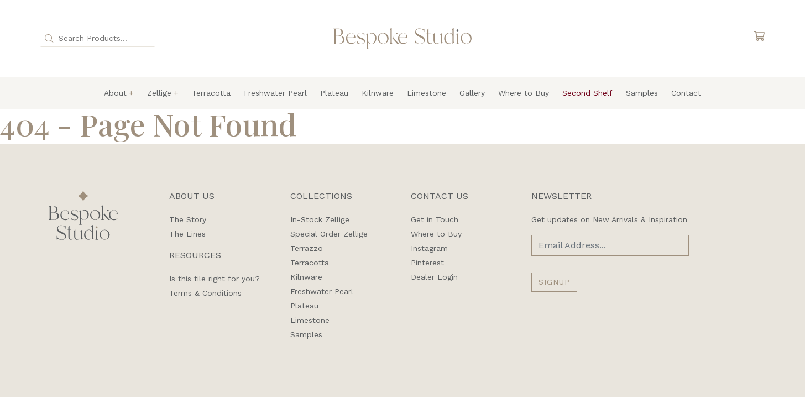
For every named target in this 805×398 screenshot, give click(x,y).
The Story (187, 219)
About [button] (115, 92)
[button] (49, 38)
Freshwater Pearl (275, 92)
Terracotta (211, 92)
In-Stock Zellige (319, 219)
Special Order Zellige (329, 233)
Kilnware (378, 92)
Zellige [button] (159, 92)
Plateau (334, 92)
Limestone (426, 92)
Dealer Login (434, 277)
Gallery (472, 92)
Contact (686, 92)
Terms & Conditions (205, 293)
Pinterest (427, 262)
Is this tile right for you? (214, 278)
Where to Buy (523, 92)
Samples (642, 92)
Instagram (429, 248)
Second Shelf (587, 92)
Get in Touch (434, 219)
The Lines (187, 233)
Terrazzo (306, 248)
